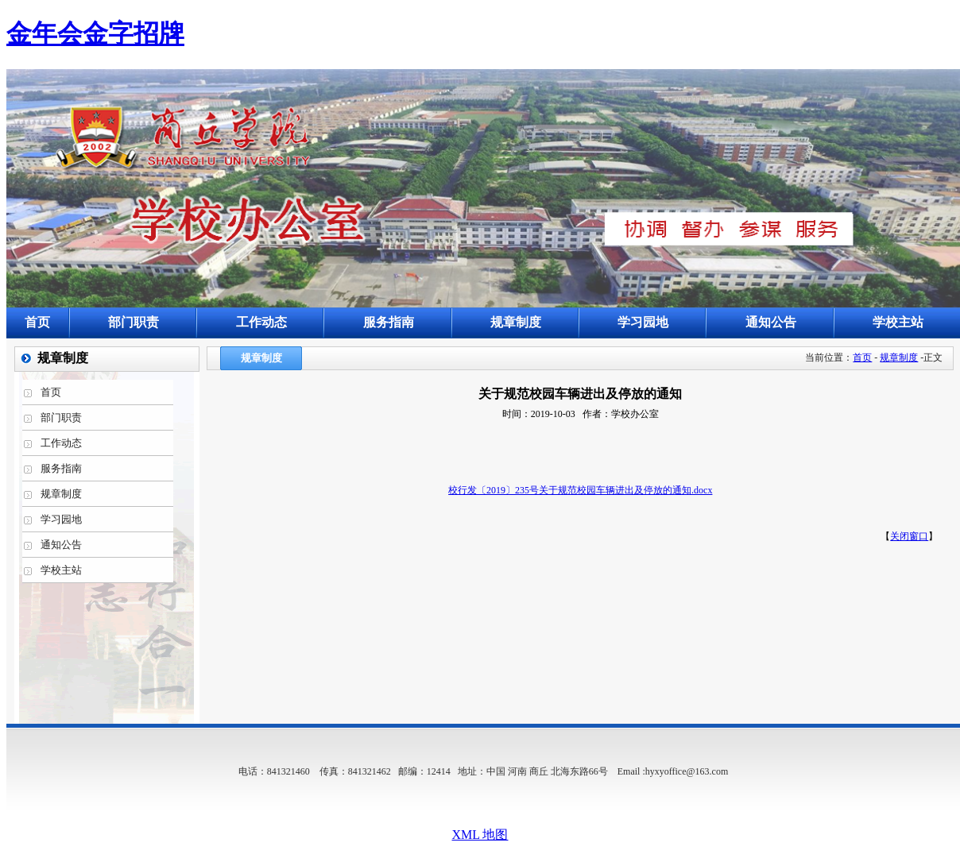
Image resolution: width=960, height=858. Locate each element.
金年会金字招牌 (95, 33)
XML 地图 (480, 834)
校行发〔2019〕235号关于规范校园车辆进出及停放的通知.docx (580, 490)
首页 (862, 357)
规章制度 (899, 357)
